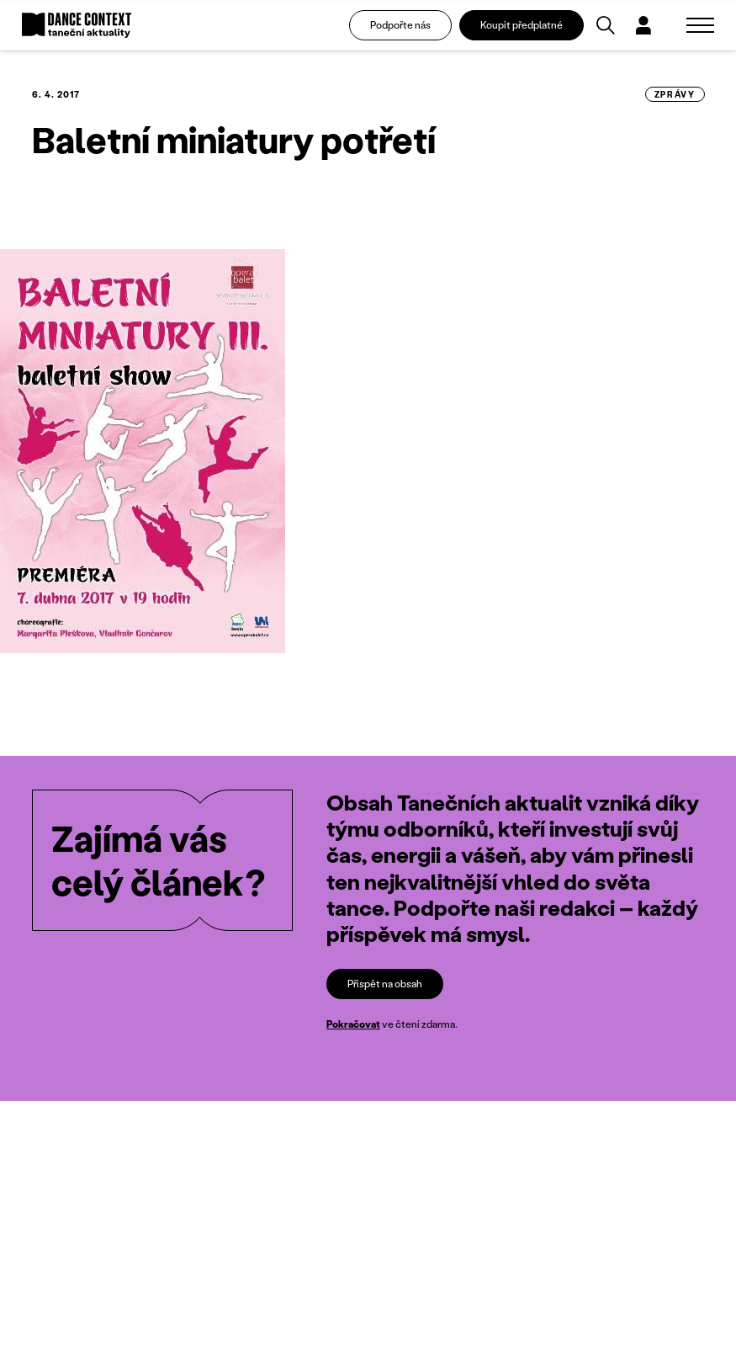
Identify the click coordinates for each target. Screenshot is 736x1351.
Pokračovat (353, 1024)
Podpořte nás (400, 25)
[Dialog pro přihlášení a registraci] (643, 25)
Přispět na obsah (384, 983)
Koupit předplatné (521, 25)
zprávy (675, 94)
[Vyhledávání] (605, 25)
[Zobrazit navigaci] (700, 25)
